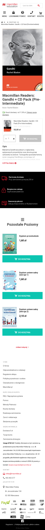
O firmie (6, 366)
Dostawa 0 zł (8, 431)
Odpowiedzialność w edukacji (14, 370)
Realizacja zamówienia (12, 413)
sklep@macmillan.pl (13, 474)
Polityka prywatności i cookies (14, 379)
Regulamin (9, 524)
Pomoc (5, 400)
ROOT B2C (12, 22)
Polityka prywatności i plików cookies (27, 524)
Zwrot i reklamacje (10, 417)
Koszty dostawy (9, 409)
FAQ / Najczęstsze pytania (13, 396)
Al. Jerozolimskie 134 (13, 491)
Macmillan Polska (12, 487)
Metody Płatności (9, 405)
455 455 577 (10, 478)
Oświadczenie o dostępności (13, 383)
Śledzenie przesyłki (10, 422)
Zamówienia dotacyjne (11, 439)
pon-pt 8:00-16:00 (8, 482)
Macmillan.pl (7, 387)
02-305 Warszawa (12, 495)
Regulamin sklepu (9, 374)
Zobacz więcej (22, 347)
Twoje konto (7, 435)
